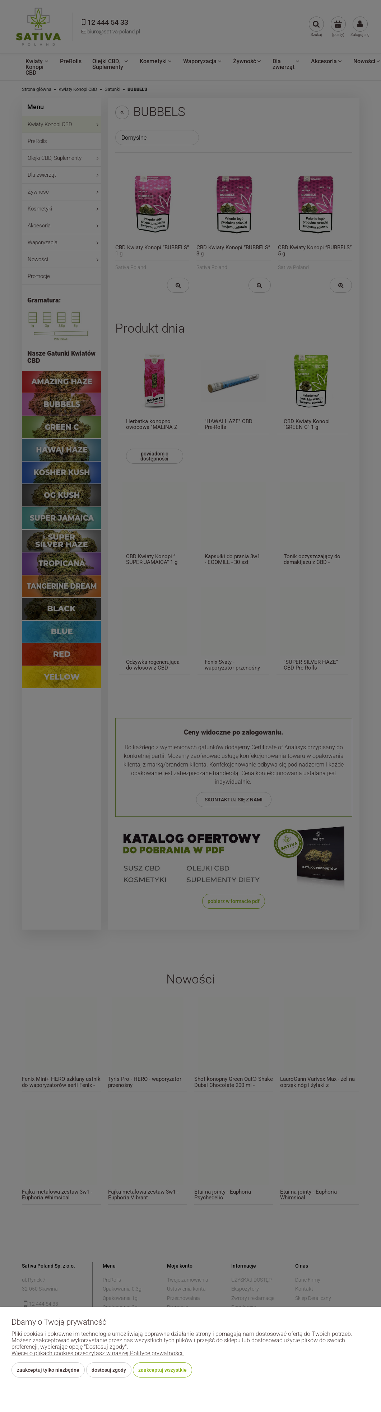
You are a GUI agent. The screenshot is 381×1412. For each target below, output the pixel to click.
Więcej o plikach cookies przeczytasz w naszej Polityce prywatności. (97, 1353)
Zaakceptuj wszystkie (162, 1370)
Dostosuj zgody (109, 1370)
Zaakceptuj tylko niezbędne (48, 1370)
